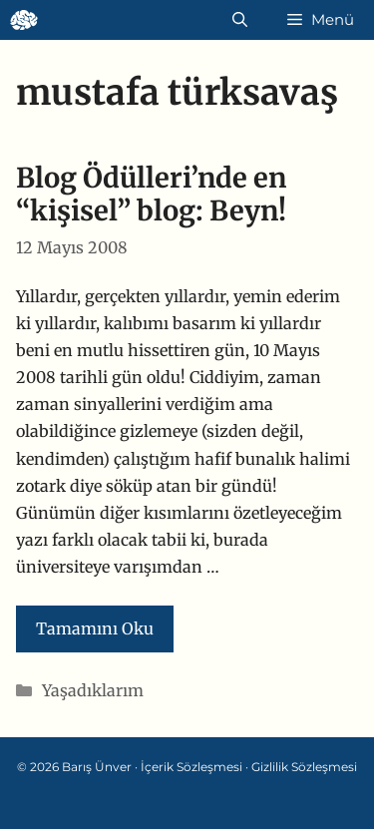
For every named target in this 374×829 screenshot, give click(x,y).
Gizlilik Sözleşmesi (304, 766)
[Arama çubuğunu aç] (239, 20)
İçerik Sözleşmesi (191, 766)
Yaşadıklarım (93, 690)
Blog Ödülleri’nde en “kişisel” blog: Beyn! (151, 194)
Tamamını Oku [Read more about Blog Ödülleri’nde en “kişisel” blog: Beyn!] (95, 628)
